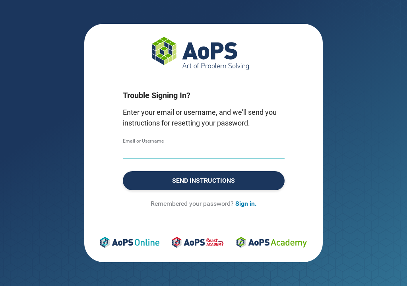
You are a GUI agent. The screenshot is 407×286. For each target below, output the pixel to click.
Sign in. (246, 203)
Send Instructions (203, 180)
